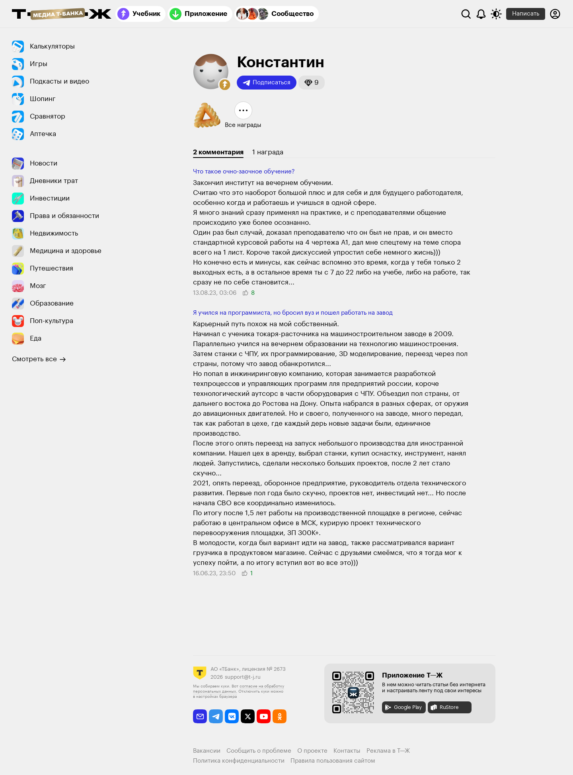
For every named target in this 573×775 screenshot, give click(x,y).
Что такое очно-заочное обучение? (244, 172)
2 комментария (218, 152)
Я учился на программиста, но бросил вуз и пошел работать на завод (293, 313)
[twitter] (248, 716)
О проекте (312, 751)
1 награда (267, 152)
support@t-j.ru (243, 677)
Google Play (403, 707)
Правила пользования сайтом (332, 761)
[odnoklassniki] (279, 716)
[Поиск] (466, 14)
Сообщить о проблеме (258, 751)
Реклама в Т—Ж (388, 751)
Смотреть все (39, 359)
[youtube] (264, 716)
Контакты (347, 751)
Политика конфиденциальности (239, 761)
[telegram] (216, 716)
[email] (200, 716)
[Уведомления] (481, 14)
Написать (525, 14)
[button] (225, 85)
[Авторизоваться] (555, 14)
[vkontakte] (232, 716)
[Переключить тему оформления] (496, 14)
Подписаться (266, 83)
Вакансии (206, 751)
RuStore (444, 707)
